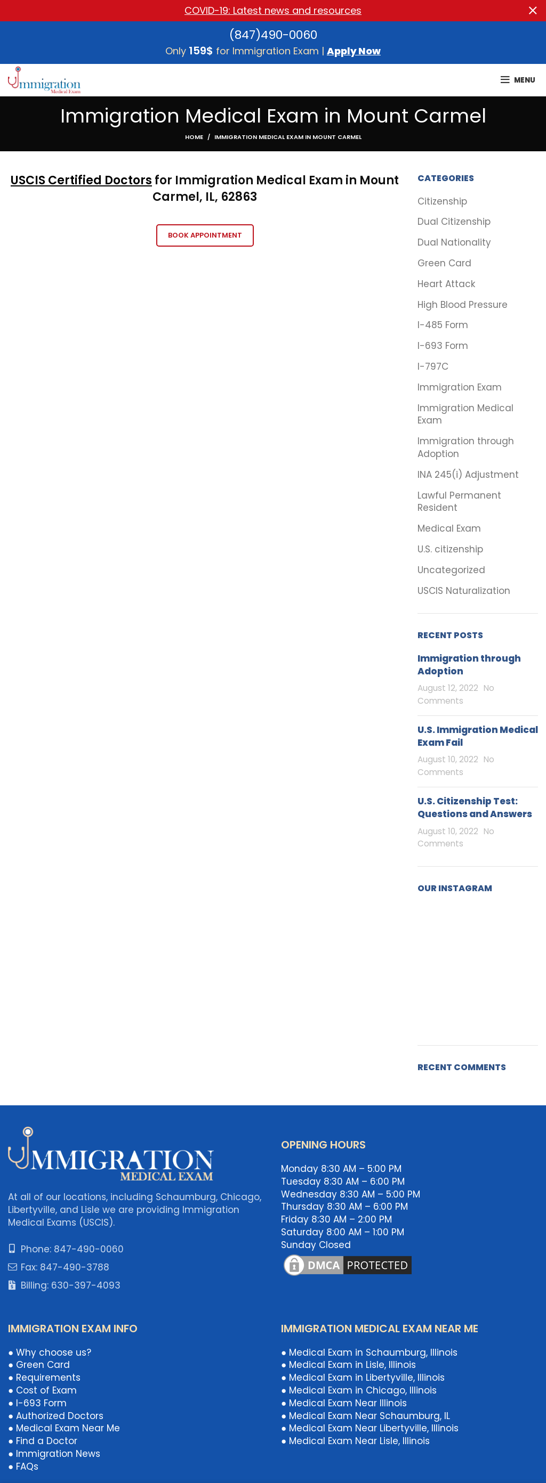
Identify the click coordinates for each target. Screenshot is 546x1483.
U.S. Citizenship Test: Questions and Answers (474, 807)
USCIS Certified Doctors (81, 180)
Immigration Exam (459, 387)
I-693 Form (442, 346)
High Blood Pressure (462, 304)
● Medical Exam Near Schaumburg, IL (365, 1415)
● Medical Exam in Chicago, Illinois (359, 1390)
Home (194, 137)
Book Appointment (205, 235)
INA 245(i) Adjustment (468, 474)
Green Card (444, 263)
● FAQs (23, 1466)
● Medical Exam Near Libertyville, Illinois (370, 1428)
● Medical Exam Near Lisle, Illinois (355, 1441)
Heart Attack (446, 284)
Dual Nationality (454, 243)
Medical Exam (449, 529)
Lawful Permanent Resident (459, 501)
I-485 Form (442, 325)
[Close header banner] (532, 10)
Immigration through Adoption (465, 447)
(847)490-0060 (273, 34)
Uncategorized (451, 570)
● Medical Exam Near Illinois (344, 1402)
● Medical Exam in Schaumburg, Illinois (369, 1352)
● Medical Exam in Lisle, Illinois (348, 1364)
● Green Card (39, 1364)
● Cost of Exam (42, 1390)
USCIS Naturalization (463, 590)
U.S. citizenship (450, 549)
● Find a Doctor (42, 1441)
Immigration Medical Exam (465, 414)
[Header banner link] (257, 10)
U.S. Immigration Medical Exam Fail (477, 735)
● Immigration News (54, 1453)
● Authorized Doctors (55, 1415)
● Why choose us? (49, 1352)
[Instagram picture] (436, 924)
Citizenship (442, 201)
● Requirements (44, 1377)
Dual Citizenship (454, 222)
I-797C (432, 367)
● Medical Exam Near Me (64, 1428)
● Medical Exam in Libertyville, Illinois (363, 1377)
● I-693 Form (37, 1402)
